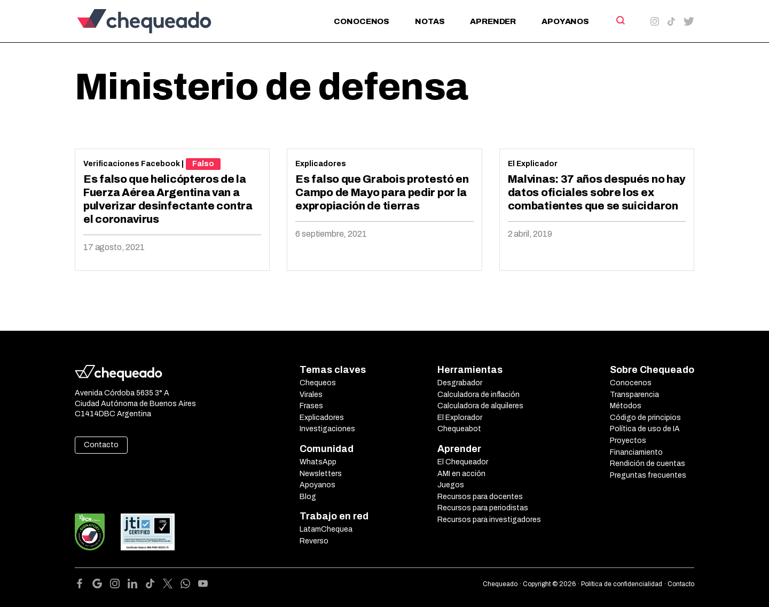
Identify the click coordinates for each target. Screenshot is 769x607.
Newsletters (321, 474)
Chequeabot (459, 429)
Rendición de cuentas (647, 464)
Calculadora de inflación (478, 395)
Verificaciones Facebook (131, 164)
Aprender (493, 21)
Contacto (101, 445)
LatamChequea (326, 529)
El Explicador (533, 164)
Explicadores (320, 164)
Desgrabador (459, 383)
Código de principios (645, 418)
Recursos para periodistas (482, 508)
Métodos (625, 406)
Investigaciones (327, 429)
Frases (311, 406)
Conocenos (361, 21)
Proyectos (628, 441)
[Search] (620, 20)
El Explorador (459, 418)
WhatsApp (318, 462)
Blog (308, 497)
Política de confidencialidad (621, 584)
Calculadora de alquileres (480, 406)
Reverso (314, 541)
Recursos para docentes (480, 497)
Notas (429, 21)
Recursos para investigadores (489, 520)
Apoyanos (565, 21)
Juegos (450, 485)
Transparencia (634, 395)
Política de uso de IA (645, 429)
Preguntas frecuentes (648, 475)
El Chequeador (462, 462)
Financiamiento (636, 452)
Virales (311, 395)
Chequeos (318, 383)
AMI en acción (461, 474)
